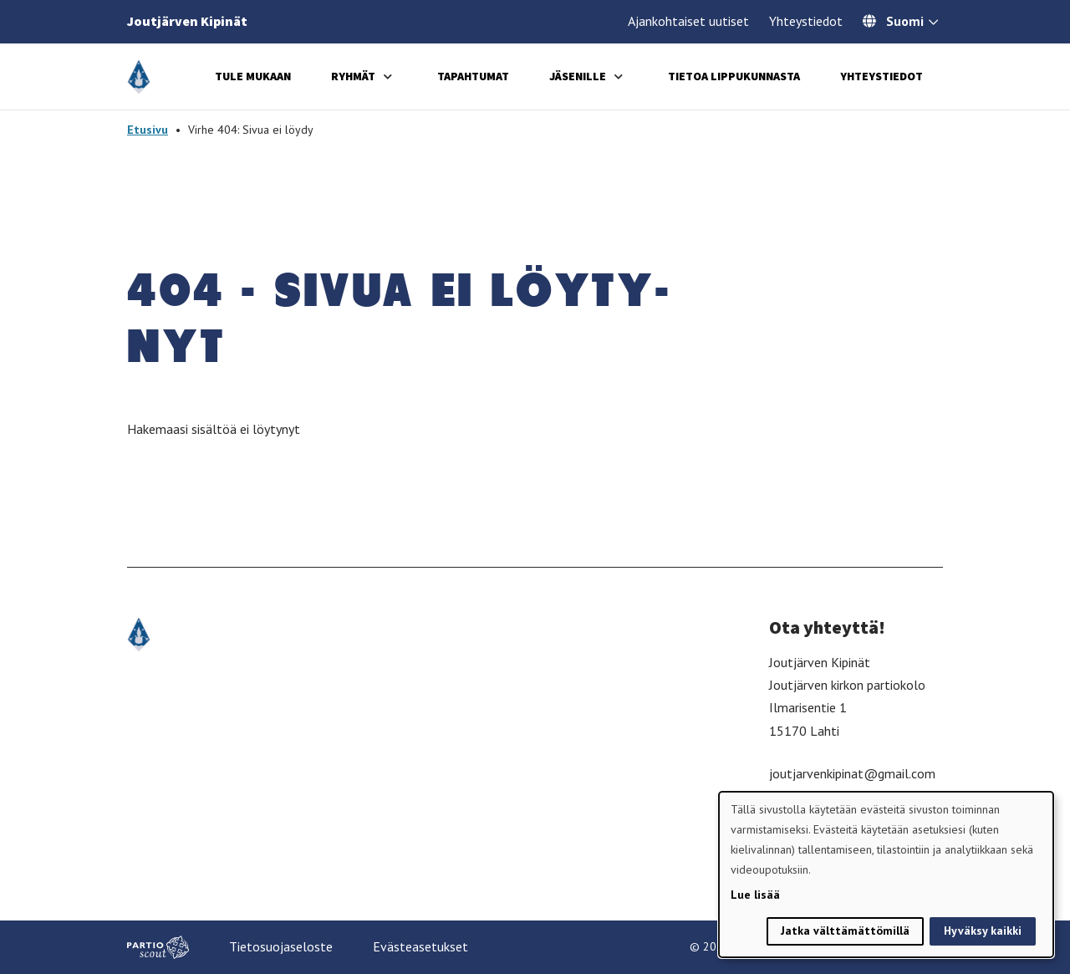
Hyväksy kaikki (983, 930)
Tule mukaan (253, 76)
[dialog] (886, 874)
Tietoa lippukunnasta (734, 76)
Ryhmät (353, 76)
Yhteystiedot (806, 21)
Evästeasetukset (420, 946)
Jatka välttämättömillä (845, 930)
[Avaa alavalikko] (388, 76)
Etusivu (147, 129)
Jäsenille (577, 76)
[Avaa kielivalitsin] (933, 23)
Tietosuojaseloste (281, 946)
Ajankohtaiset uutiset (688, 21)
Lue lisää (755, 894)
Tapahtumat (473, 76)
